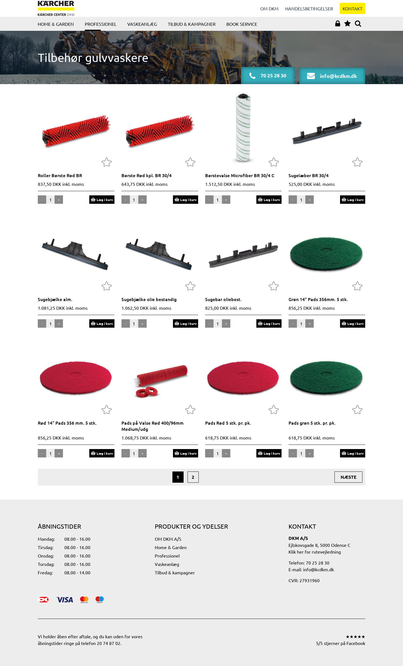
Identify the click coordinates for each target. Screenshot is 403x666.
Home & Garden (56, 29)
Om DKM (269, 11)
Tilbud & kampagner (191, 29)
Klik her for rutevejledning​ (315, 551)
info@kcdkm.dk (318, 569)
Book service (241, 29)
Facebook (355, 643)
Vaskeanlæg (142, 29)
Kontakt (352, 11)
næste (349, 482)
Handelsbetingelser (309, 11)
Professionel (100, 29)
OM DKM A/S (168, 539)
